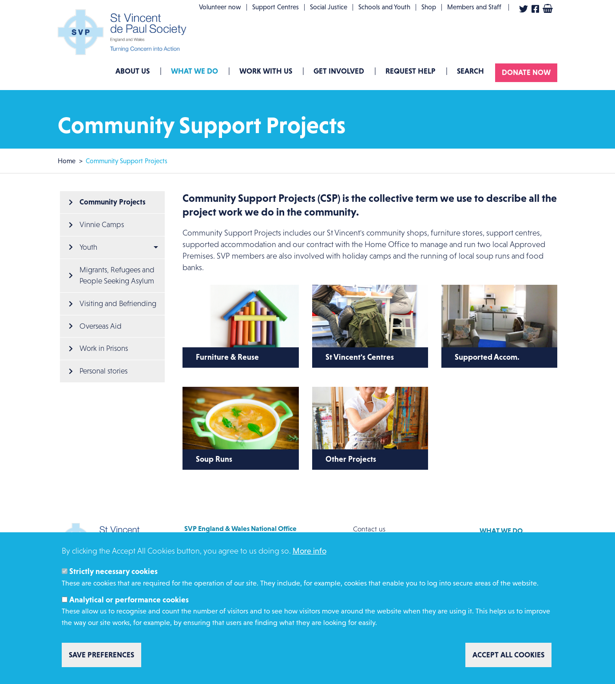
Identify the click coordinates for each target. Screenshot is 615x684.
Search (470, 71)
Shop (428, 7)
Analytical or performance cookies (129, 599)
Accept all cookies (508, 654)
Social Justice (328, 7)
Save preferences (101, 654)
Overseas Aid (100, 326)
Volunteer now (220, 7)
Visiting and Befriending (117, 303)
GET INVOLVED (338, 71)
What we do (194, 71)
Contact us (369, 529)
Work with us (265, 71)
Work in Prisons (103, 348)
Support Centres (275, 7)
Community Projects (112, 201)
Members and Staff (474, 7)
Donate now (526, 72)
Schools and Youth (384, 7)
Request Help (410, 71)
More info (309, 550)
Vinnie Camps (101, 224)
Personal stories (103, 371)
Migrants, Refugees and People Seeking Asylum (117, 276)
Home (66, 161)
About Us (132, 71)
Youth (88, 247)
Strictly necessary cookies (113, 571)
